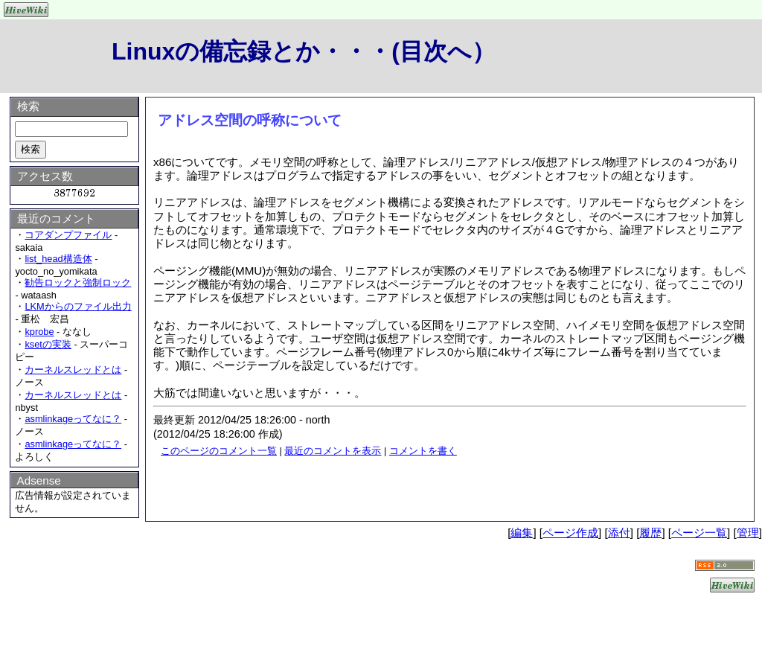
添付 (619, 532)
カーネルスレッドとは (73, 369)
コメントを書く (423, 450)
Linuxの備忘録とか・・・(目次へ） (304, 51)
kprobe (39, 331)
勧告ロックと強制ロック (78, 282)
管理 (748, 532)
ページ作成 (570, 532)
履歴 (650, 532)
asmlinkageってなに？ (73, 418)
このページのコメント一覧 (219, 450)
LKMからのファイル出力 (78, 306)
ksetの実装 (48, 344)
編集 (521, 532)
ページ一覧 (699, 532)
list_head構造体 (58, 258)
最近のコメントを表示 (332, 450)
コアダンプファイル (68, 234)
